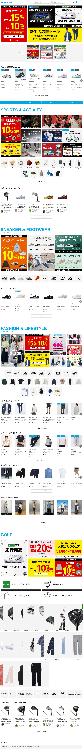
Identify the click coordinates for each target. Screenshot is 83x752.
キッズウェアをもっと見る (41, 490)
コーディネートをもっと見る (41, 522)
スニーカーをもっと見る (41, 316)
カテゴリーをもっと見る (41, 181)
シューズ (31, 102)
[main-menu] (81, 2)
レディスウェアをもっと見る (41, 460)
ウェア (51, 102)
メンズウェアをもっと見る (41, 428)
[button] (81, 80)
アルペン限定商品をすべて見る (41, 95)
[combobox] (42, 2)
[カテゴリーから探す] (58, 2)
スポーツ (10, 102)
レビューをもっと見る (41, 217)
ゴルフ (71, 102)
